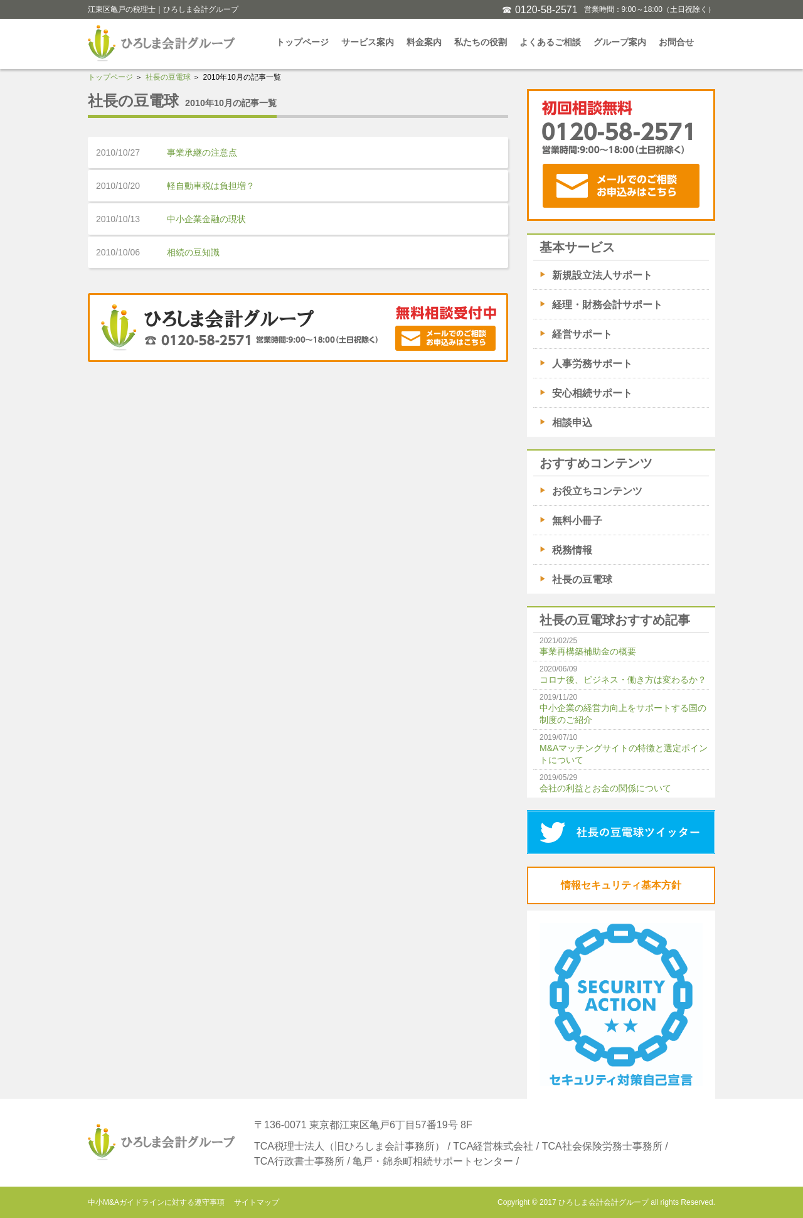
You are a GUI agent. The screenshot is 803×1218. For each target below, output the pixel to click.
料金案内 (424, 42)
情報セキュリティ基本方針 (621, 885)
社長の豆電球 (168, 77)
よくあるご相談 (550, 42)
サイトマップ (256, 1202)
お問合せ (676, 42)
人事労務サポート (592, 363)
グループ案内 (619, 42)
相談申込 (572, 422)
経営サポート (582, 334)
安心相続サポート (592, 393)
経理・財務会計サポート (607, 304)
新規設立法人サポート (602, 275)
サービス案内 (367, 42)
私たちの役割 (480, 42)
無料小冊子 (577, 520)
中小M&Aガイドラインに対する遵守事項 (156, 1202)
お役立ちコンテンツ (597, 491)
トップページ (302, 42)
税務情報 (572, 550)
